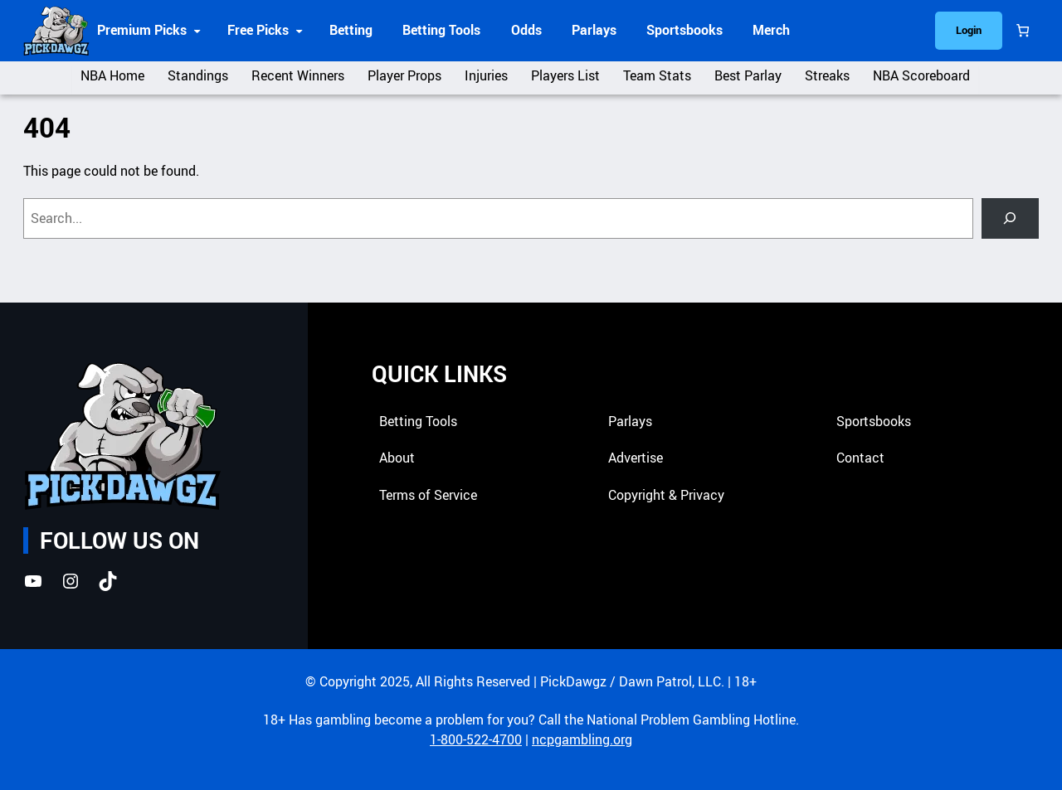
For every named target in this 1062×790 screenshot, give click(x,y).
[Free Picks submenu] (299, 30)
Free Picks (258, 30)
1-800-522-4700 (476, 740)
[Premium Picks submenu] (197, 30)
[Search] (1010, 218)
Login (969, 29)
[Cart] (1022, 31)
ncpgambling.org (582, 740)
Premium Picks (142, 30)
